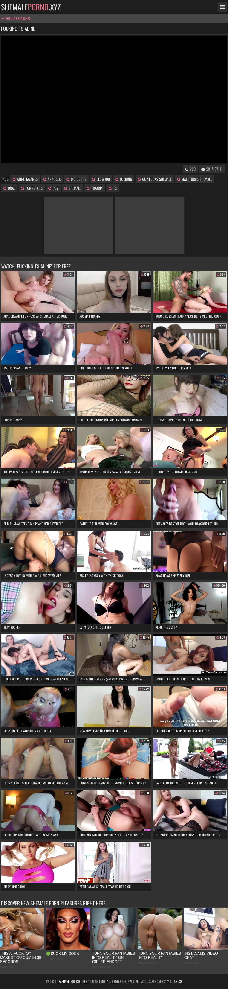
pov (53, 188)
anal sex (52, 179)
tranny (95, 188)
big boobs (76, 179)
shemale (72, 188)
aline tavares (25, 179)
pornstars (32, 188)
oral (9, 188)
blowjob (101, 179)
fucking (123, 179)
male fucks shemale (194, 179)
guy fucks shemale (154, 179)
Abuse (178, 981)
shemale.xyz (31, 7)
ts (113, 188)
